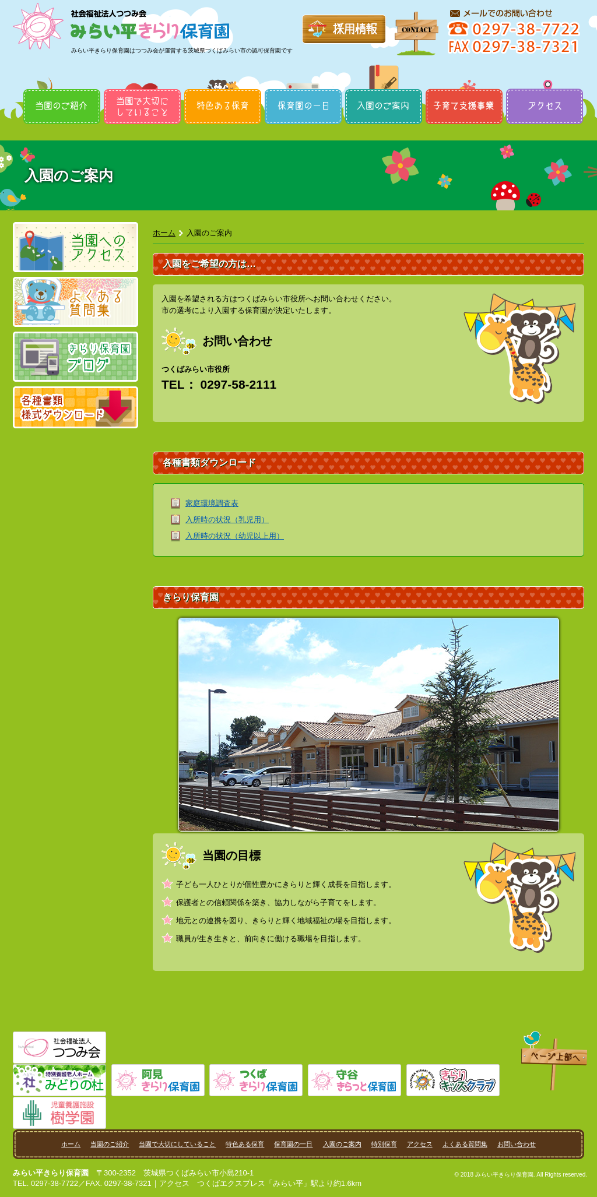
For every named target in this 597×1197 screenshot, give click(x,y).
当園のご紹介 (61, 88)
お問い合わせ (516, 1143)
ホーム (164, 232)
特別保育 (464, 88)
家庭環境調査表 (211, 503)
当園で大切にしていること (142, 88)
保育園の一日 (303, 88)
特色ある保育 (222, 88)
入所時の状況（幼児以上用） (234, 535)
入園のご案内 (383, 88)
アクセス (544, 88)
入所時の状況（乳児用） (227, 519)
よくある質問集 (465, 1143)
